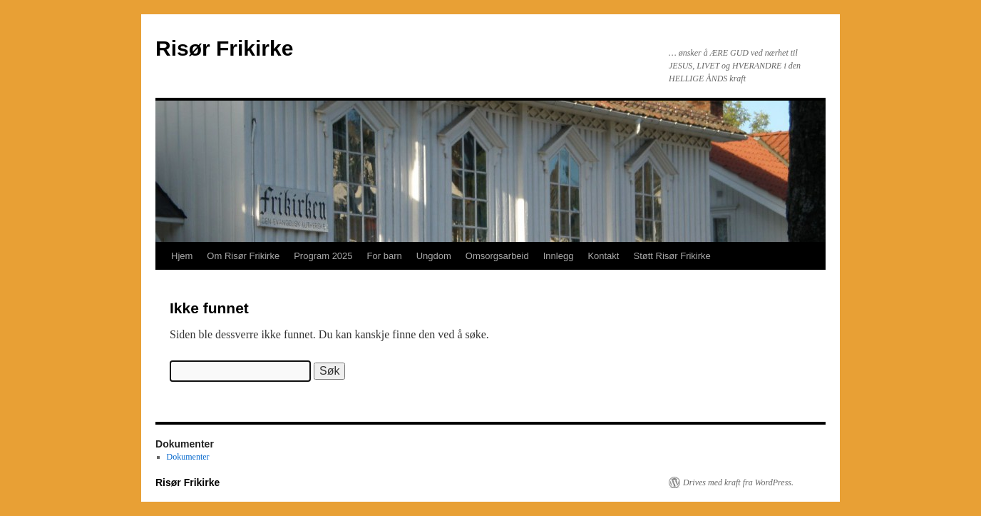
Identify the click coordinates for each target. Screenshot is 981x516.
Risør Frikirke (224, 48)
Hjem (181, 256)
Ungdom (433, 256)
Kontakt (603, 256)
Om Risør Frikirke (243, 256)
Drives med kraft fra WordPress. (738, 482)
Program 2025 (323, 256)
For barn (384, 256)
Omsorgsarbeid (497, 256)
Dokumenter (188, 457)
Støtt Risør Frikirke (671, 256)
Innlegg (558, 256)
